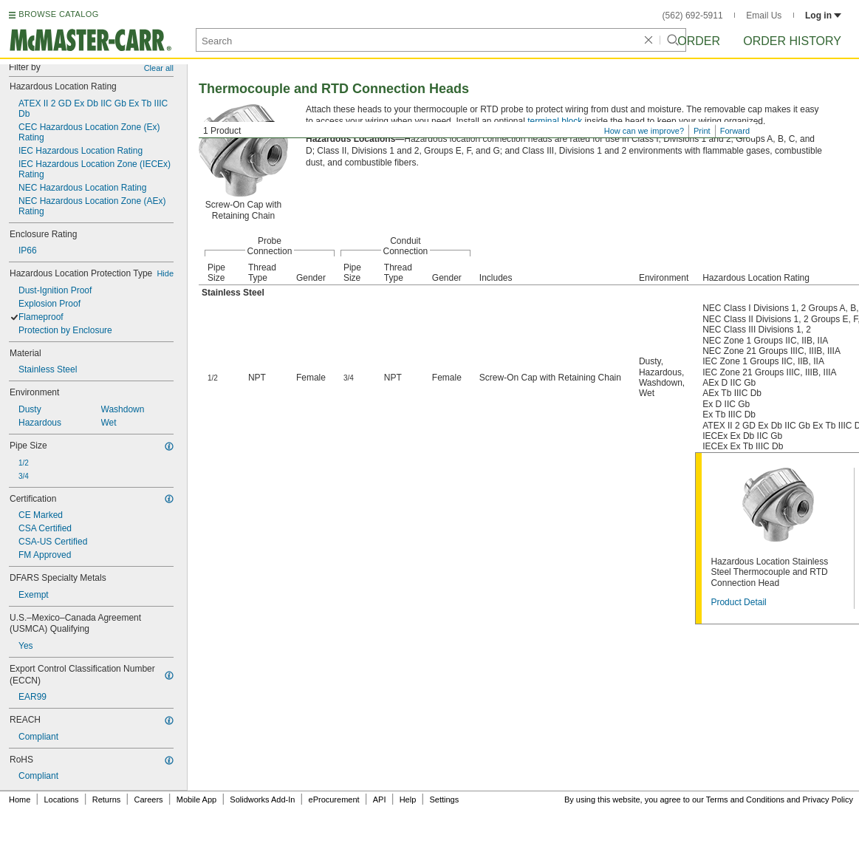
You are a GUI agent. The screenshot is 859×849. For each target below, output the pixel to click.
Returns (106, 799)
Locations (61, 799)
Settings (444, 799)
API (379, 799)
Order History (792, 41)
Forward (735, 130)
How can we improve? (644, 130)
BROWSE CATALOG (58, 14)
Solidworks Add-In (262, 799)
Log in (823, 15)
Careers (148, 799)
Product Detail (738, 602)
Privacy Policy (828, 799)
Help (408, 799)
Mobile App (196, 799)
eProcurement (334, 799)
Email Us (763, 15)
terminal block (554, 121)
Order (698, 41)
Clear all (159, 68)
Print (702, 130)
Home (19, 799)
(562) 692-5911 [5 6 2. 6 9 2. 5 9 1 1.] (693, 15)
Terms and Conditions (745, 799)
